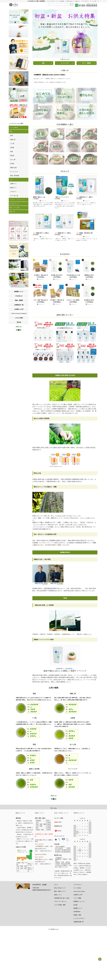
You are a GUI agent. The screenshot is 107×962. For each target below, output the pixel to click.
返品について (58, 894)
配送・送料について (60, 891)
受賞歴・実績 (77, 915)
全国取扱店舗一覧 (79, 921)
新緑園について (78, 908)
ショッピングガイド (79, 918)
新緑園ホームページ (79, 901)
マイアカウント (78, 884)
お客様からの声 (78, 894)
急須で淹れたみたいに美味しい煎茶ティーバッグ (65, 671)
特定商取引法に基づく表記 (61, 898)
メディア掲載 (77, 898)
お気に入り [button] (43, 201)
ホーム (56, 884)
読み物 (19, 322)
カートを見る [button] (77, 888)
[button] (94, 1)
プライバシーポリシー (60, 901)
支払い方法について (60, 888)
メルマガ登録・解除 (60, 904)
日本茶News (77, 911)
